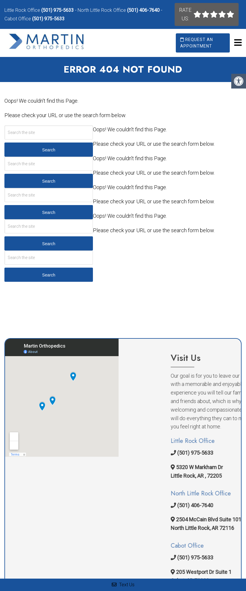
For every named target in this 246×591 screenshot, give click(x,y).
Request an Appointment (196, 42)
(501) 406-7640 (143, 10)
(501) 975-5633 (57, 10)
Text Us (123, 584)
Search (48, 150)
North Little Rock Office (102, 10)
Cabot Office (18, 19)
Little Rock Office (22, 10)
